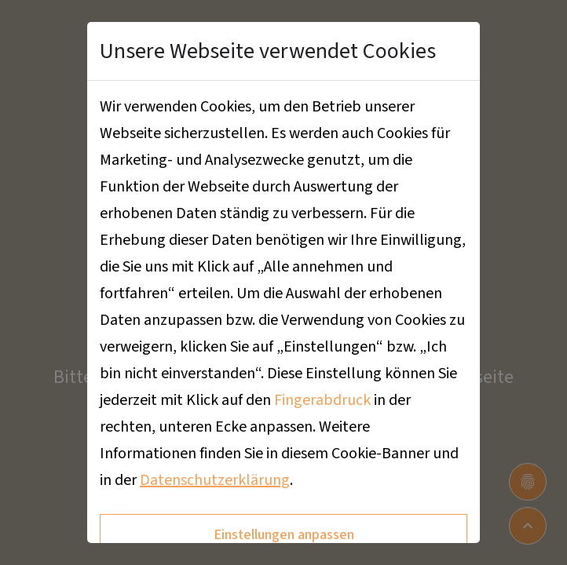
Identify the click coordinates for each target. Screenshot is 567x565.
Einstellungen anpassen (284, 535)
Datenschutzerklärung (215, 480)
